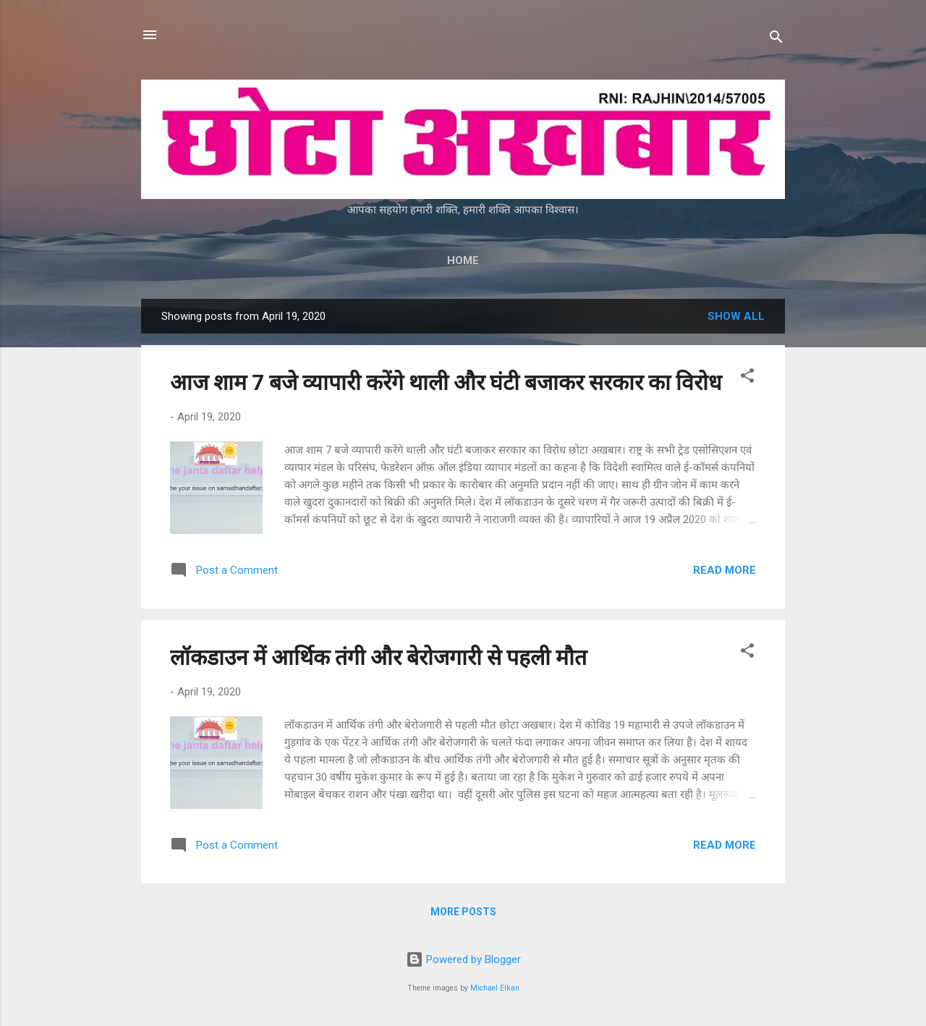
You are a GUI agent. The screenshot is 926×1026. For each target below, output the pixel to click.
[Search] (776, 39)
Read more (724, 570)
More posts (463, 911)
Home (463, 260)
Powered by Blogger (463, 959)
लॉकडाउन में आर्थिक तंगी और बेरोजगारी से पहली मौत (378, 657)
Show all (736, 316)
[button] (747, 378)
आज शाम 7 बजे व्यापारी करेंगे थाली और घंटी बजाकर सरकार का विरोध (445, 382)
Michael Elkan (494, 988)
